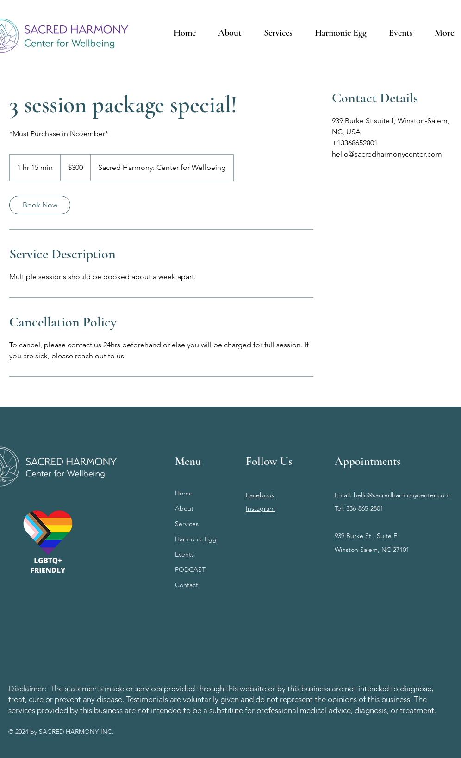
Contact (186, 585)
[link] (39, 205)
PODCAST (190, 569)
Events (184, 554)
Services (187, 524)
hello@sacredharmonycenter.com (402, 495)
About (184, 508)
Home (184, 493)
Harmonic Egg (196, 539)
